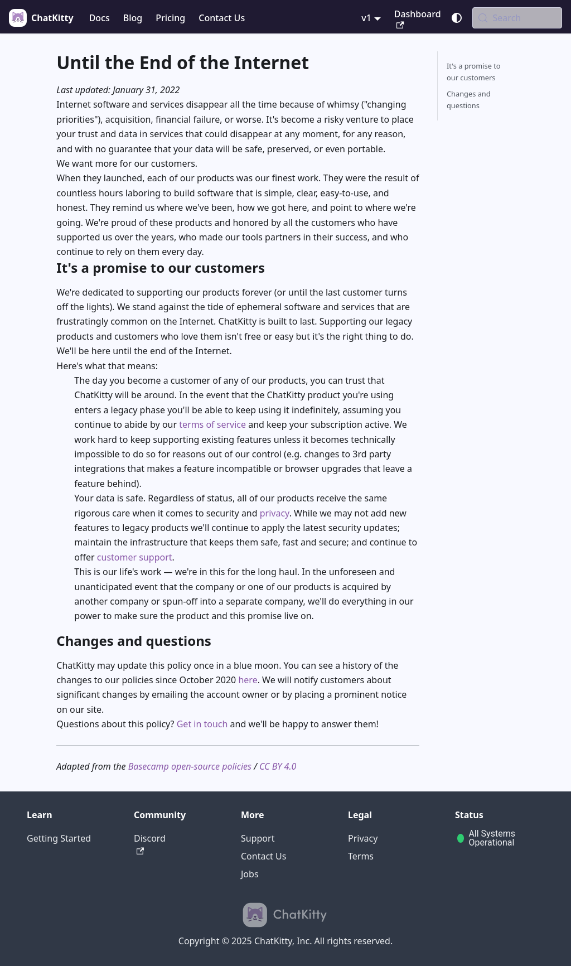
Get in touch (202, 724)
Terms (361, 856)
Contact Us (222, 18)
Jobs (250, 874)
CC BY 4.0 (277, 766)
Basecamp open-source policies (189, 766)
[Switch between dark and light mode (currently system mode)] (457, 18)
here (247, 680)
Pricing (170, 18)
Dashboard (417, 18)
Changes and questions (469, 99)
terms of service (212, 424)
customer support (134, 557)
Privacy (363, 838)
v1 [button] (366, 18)
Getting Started (59, 838)
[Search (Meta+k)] (517, 17)
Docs (99, 18)
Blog (132, 18)
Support (257, 838)
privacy (274, 513)
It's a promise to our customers (474, 72)
